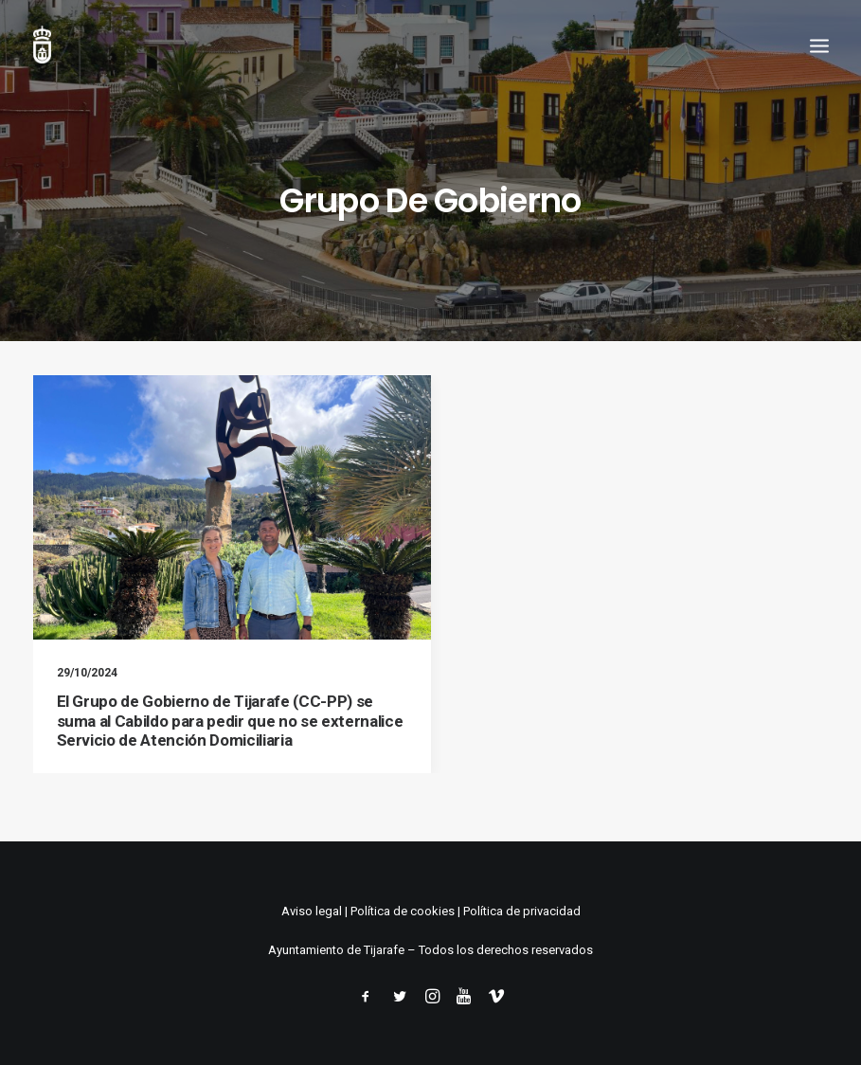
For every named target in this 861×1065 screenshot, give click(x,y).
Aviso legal (311, 911)
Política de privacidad (522, 911)
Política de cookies (402, 911)
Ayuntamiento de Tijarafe (336, 950)
